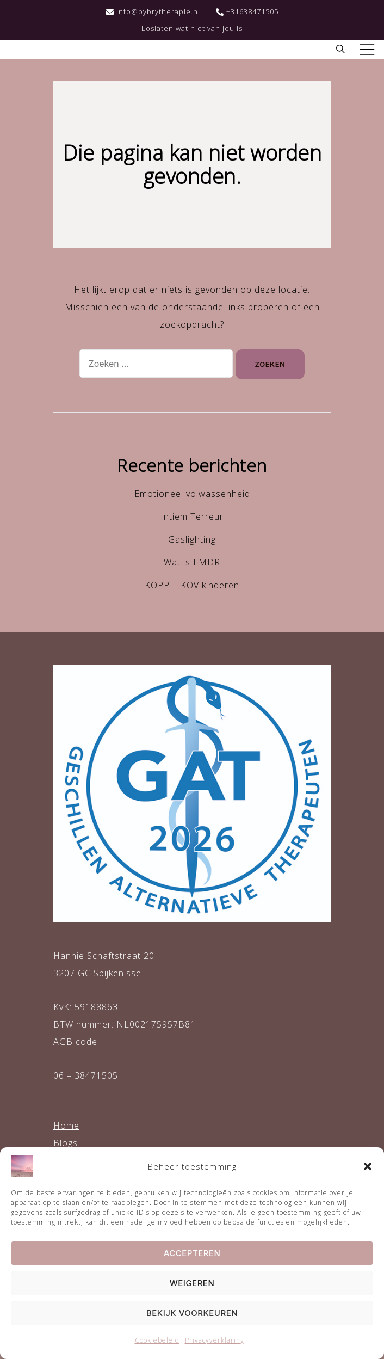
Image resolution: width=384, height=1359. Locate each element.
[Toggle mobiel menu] (367, 49)
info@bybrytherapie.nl (153, 11)
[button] (367, 1166)
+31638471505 (247, 11)
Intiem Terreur (192, 516)
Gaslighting (192, 539)
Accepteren (192, 1253)
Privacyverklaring (214, 1340)
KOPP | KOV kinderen (192, 585)
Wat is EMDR (192, 562)
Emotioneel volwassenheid (192, 494)
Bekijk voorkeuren (192, 1313)
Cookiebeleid (157, 1340)
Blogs (65, 1143)
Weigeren (192, 1283)
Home (66, 1126)
